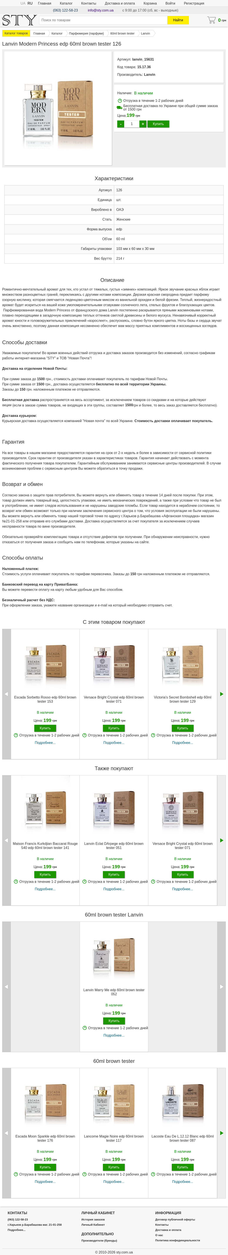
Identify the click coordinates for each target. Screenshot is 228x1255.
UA (23, 3)
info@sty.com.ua (101, 10)
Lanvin (149, 74)
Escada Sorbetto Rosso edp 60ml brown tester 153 (45, 699)
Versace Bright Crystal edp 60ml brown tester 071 (114, 699)
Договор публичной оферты (175, 1219)
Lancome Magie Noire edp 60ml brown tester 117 (114, 1138)
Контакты (88, 3)
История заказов (93, 1219)
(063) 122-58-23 (65, 10)
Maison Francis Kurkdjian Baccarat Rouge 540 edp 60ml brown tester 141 (45, 846)
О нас (159, 1235)
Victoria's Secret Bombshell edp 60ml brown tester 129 (182, 699)
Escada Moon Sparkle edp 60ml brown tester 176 (45, 1138)
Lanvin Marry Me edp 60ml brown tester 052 (114, 992)
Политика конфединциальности (177, 1240)
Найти (178, 20)
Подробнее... (45, 743)
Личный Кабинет (93, 1224)
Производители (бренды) (99, 1240)
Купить (158, 124)
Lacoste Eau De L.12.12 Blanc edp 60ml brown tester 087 (183, 1138)
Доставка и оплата (120, 3)
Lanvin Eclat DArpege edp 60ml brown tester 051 (114, 846)
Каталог (66, 3)
